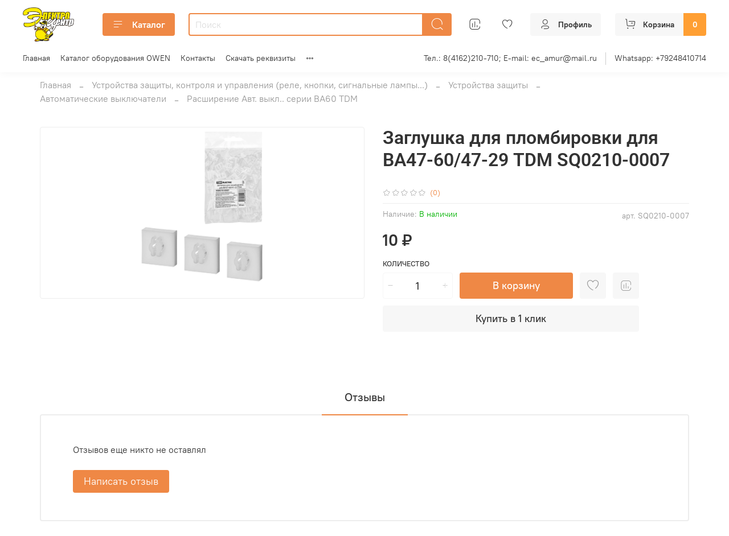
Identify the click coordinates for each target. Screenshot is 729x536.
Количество (406, 263)
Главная (36, 58)
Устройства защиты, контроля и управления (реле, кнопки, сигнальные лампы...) (260, 84)
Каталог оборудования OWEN (115, 58)
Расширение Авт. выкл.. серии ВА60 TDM (272, 98)
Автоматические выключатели (103, 98)
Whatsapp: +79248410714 (660, 58)
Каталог (138, 24)
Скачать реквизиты (261, 58)
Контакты (198, 58)
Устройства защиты (488, 84)
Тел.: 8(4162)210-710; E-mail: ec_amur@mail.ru (510, 58)
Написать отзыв (121, 481)
